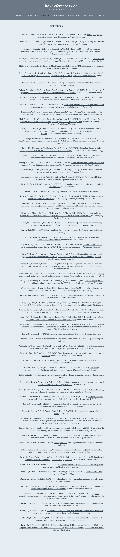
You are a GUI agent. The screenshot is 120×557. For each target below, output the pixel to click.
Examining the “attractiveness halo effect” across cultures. (73, 230)
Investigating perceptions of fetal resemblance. (83, 83)
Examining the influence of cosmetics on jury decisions (70, 334)
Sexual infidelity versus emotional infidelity (51, 375)
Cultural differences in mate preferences (51, 339)
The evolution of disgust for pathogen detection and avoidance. (63, 305)
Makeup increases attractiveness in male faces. (71, 191)
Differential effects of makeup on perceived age (49, 438)
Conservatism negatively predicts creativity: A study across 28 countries (54, 141)
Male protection (60, 442)
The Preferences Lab (60, 6)
